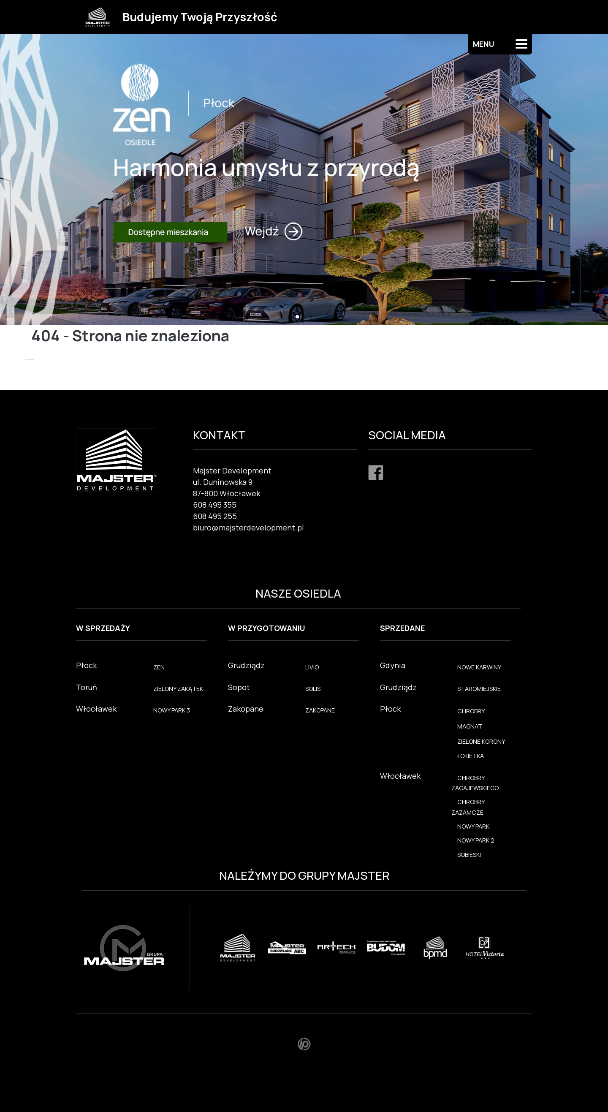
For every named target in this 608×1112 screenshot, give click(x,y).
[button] (297, 316)
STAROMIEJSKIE (479, 689)
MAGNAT (469, 726)
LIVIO (312, 667)
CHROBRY (471, 711)
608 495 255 (215, 516)
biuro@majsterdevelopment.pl (248, 527)
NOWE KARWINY (479, 667)
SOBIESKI (469, 855)
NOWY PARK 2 (475, 840)
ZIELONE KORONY (481, 741)
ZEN (159, 667)
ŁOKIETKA (470, 756)
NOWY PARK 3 (171, 710)
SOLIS (312, 689)
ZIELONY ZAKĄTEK (178, 689)
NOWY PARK (473, 826)
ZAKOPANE (320, 710)
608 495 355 (214, 505)
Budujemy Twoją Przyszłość (199, 16)
